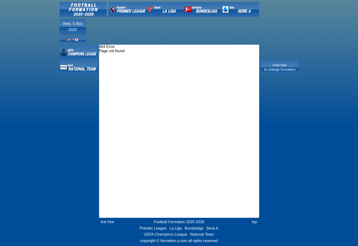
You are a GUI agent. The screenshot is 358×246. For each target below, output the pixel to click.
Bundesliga (194, 228)
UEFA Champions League (165, 234)
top (254, 222)
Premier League (153, 228)
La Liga (175, 228)
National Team (202, 234)
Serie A (212, 228)
